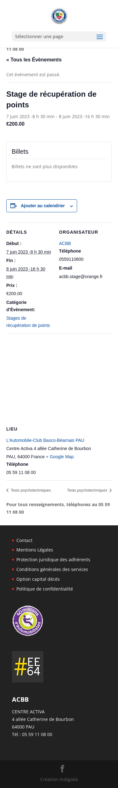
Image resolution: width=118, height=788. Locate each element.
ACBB (65, 243)
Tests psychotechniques (30, 490)
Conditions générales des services (52, 569)
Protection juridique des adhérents (53, 559)
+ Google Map (60, 456)
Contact (24, 540)
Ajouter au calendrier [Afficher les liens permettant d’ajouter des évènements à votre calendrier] (43, 205)
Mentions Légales (34, 550)
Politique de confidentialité (44, 589)
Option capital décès (38, 579)
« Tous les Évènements (34, 59)
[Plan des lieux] (59, 379)
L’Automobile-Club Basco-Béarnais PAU (45, 440)
